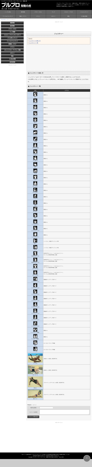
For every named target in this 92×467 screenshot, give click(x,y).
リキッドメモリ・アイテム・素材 (12, 50)
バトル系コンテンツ (12, 38)
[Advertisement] (58, 26)
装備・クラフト (22, 16)
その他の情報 (84, 16)
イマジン (38, 16)
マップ (53, 12)
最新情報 (12, 22)
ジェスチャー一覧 (33, 42)
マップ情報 (12, 32)
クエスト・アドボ (68, 12)
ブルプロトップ (4, 19)
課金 (68, 16)
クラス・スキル (38, 12)
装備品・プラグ (12, 44)
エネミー (53, 16)
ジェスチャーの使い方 (35, 40)
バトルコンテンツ (84, 12)
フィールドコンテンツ (8, 16)
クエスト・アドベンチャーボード (12, 34)
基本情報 (23, 12)
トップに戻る (8, 12)
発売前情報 (12, 62)
